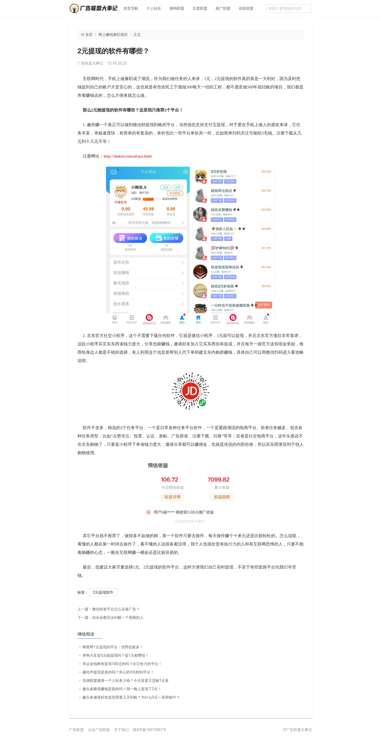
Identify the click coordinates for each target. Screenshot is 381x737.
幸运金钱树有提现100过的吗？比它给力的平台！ (122, 664)
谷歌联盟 (246, 8)
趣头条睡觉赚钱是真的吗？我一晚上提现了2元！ (121, 689)
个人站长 (154, 8)
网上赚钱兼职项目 (113, 34)
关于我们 (121, 730)
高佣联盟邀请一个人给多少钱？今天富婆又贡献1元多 (125, 680)
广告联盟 (76, 730)
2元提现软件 (103, 592)
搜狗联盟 (177, 8)
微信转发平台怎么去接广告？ (108, 609)
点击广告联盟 (99, 730)
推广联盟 (223, 8)
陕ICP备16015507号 (149, 730)
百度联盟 (200, 8)
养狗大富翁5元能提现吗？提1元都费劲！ (115, 655)
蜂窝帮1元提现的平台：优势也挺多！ (112, 647)
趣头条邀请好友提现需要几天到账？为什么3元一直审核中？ (131, 697)
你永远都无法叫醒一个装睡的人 (110, 617)
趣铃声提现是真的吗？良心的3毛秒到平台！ (118, 672)
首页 (89, 34)
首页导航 (131, 8)
